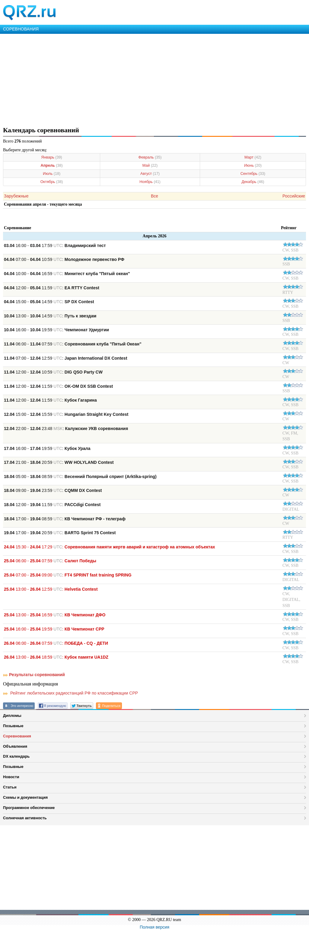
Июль (51, 174)
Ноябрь (150, 182)
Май (150, 165)
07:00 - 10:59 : (64, 259)
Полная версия (154, 927)
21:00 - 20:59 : (59, 462)
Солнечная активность (25, 818)
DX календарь (16, 756)
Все (154, 196)
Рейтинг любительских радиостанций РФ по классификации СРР (70, 693)
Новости (11, 777)
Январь (51, 157)
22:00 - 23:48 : (66, 428)
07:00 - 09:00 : (68, 575)
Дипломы (12, 715)
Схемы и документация (25, 797)
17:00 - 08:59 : (65, 518)
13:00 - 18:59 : (56, 657)
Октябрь (51, 182)
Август (150, 174)
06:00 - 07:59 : (73, 344)
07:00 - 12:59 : (65, 358)
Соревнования (17, 736)
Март (252, 157)
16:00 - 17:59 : (55, 245)
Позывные (13, 726)
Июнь (253, 165)
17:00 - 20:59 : (60, 532)
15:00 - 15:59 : (66, 414)
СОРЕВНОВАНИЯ (21, 29)
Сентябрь (253, 174)
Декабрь (252, 182)
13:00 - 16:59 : (54, 614)
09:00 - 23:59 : (53, 490)
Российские (293, 196)
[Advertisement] (154, 79)
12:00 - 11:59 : (51, 287)
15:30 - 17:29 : (109, 546)
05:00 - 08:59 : (80, 476)
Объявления (15, 746)
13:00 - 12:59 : (51, 589)
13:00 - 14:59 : (50, 315)
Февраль (149, 157)
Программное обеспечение (29, 807)
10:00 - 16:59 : (67, 273)
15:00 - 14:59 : (49, 301)
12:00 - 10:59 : (53, 372)
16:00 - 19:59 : (56, 329)
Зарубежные (16, 196)
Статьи (10, 787)
